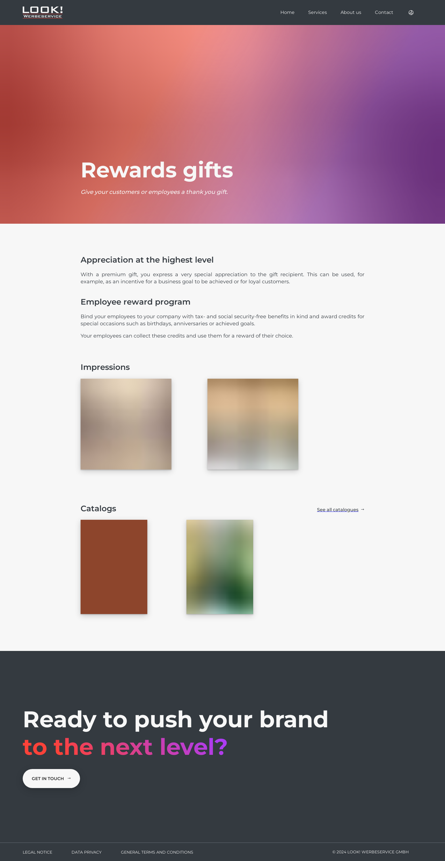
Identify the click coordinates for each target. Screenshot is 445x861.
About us (351, 12)
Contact (384, 12)
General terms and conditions (157, 852)
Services (317, 12)
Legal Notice (37, 852)
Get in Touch (51, 778)
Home (287, 12)
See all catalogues (340, 509)
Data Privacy (87, 852)
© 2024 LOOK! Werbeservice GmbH (370, 851)
